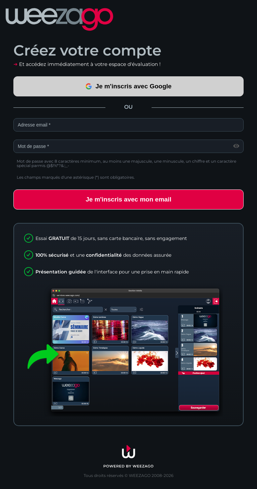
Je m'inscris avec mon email (128, 199)
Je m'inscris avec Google (128, 86)
